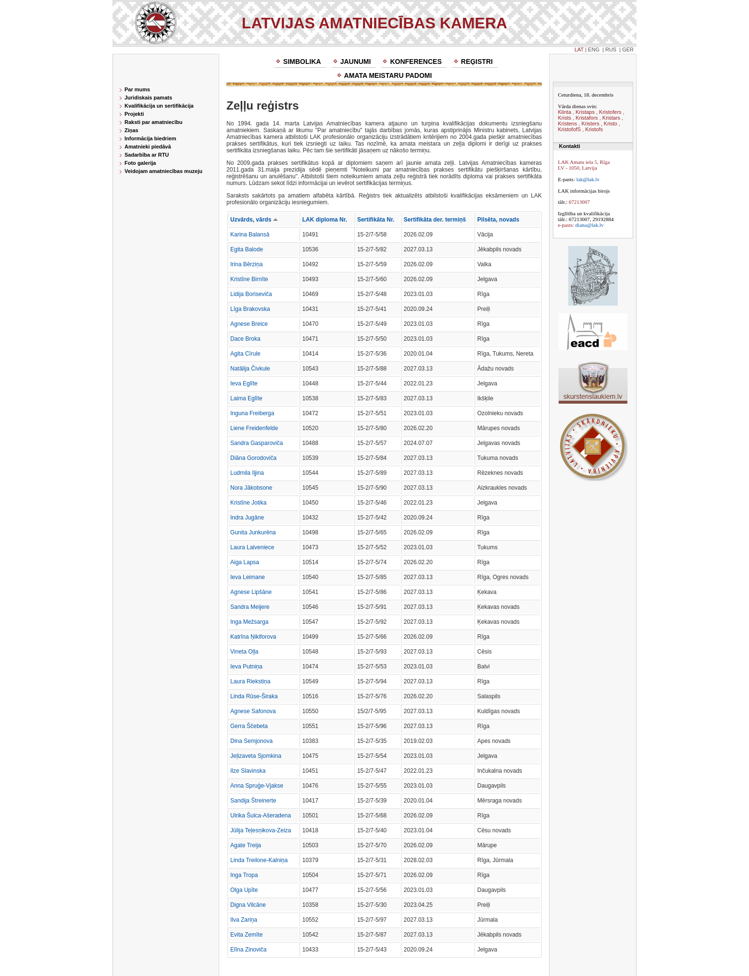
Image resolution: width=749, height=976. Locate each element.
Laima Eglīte (246, 398)
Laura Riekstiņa (250, 681)
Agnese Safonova (253, 711)
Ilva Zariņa (243, 919)
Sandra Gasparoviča (256, 443)
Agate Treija (245, 845)
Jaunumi (355, 61)
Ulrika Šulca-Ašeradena (260, 815)
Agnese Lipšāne (251, 592)
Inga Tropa (244, 875)
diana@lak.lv (589, 225)
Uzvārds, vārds (253, 219)
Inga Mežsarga (249, 621)
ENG (593, 49)
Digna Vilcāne (248, 905)
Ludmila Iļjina (247, 472)
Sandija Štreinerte (253, 800)
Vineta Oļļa (244, 651)
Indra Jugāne (247, 517)
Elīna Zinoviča (248, 949)
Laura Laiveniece (252, 547)
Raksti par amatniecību (153, 122)
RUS (610, 49)
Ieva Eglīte (244, 383)
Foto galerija (140, 163)
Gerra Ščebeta (249, 726)
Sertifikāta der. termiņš (435, 219)
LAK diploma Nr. (324, 219)
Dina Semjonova (251, 741)
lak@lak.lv (587, 179)
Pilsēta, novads (498, 219)
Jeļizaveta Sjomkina (255, 756)
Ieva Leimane (247, 577)
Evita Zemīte (246, 934)
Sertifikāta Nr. (375, 219)
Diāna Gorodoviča (253, 458)
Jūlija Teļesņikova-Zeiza (260, 830)
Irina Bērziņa (246, 264)
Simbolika (302, 61)
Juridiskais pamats (148, 97)
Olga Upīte (244, 890)
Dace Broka (245, 338)
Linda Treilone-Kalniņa (258, 860)
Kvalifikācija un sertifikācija (159, 106)
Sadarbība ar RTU (147, 155)
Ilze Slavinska (247, 770)
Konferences (415, 61)
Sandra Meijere (249, 607)
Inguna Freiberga (252, 413)
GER (628, 49)
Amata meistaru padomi (388, 75)
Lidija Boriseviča (251, 294)
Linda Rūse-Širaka (254, 696)
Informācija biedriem (150, 138)
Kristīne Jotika (248, 502)
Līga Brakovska (250, 309)
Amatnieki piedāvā (148, 146)
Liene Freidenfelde (254, 428)
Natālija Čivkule (250, 368)
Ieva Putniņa (246, 666)
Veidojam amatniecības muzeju (163, 171)
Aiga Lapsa (244, 562)
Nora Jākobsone (251, 487)
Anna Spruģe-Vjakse (256, 785)
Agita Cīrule (245, 353)
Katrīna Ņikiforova (253, 636)
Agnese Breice (249, 324)
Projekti (134, 114)
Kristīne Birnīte (249, 279)
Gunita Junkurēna (253, 532)
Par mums (137, 89)
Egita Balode (246, 249)
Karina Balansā (249, 234)
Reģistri (477, 61)
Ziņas (131, 130)
